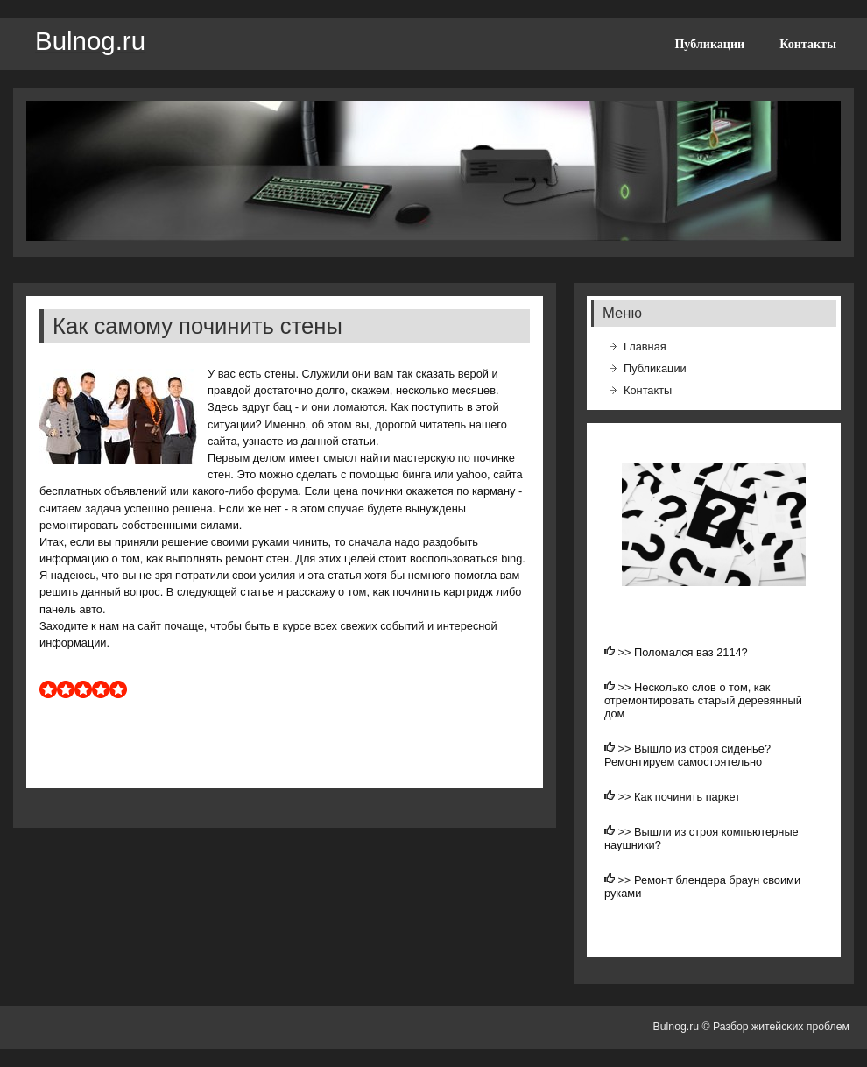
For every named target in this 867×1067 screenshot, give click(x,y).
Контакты (807, 44)
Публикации (709, 44)
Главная (645, 346)
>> (626, 652)
